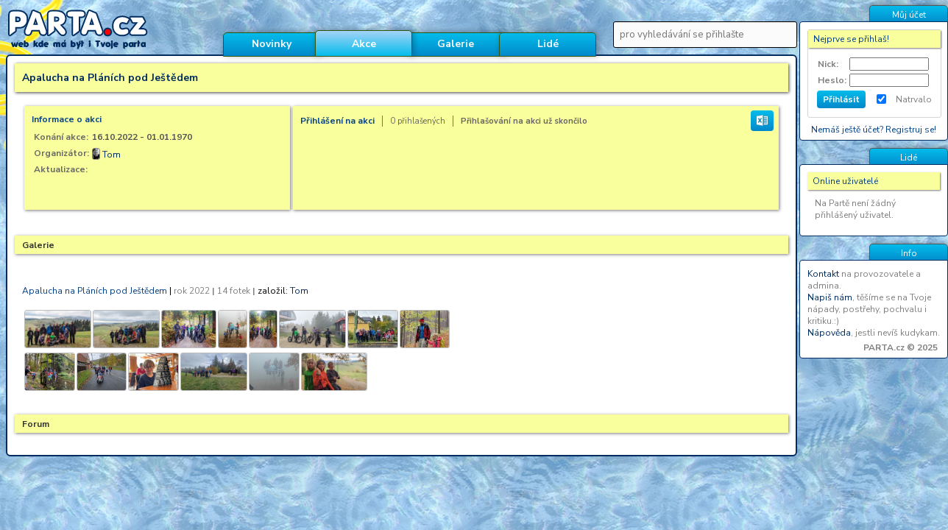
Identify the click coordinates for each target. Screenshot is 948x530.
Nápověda (829, 333)
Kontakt (823, 274)
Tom (111, 154)
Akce (364, 44)
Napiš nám (829, 297)
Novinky (271, 44)
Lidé (548, 44)
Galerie (455, 44)
